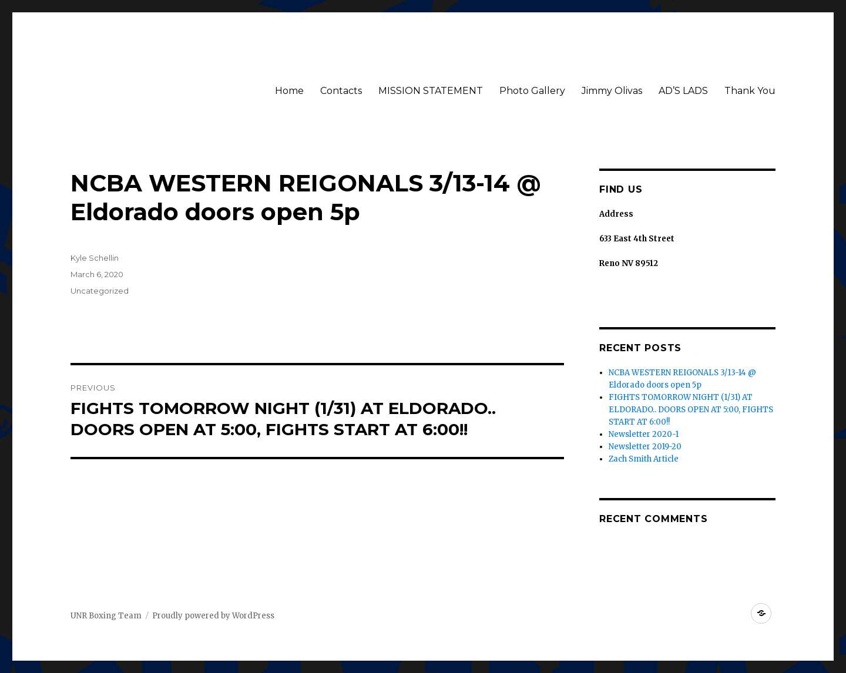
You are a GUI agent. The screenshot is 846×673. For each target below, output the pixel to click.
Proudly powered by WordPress (213, 616)
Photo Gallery (532, 90)
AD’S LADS (683, 90)
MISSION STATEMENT (430, 90)
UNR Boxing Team (106, 616)
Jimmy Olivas (612, 90)
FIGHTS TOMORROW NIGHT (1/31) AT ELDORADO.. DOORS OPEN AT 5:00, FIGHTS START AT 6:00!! (691, 409)
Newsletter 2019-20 (645, 447)
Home (289, 90)
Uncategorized (99, 290)
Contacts (341, 90)
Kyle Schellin (94, 258)
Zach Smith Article (644, 459)
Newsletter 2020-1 (644, 434)
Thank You (750, 90)
